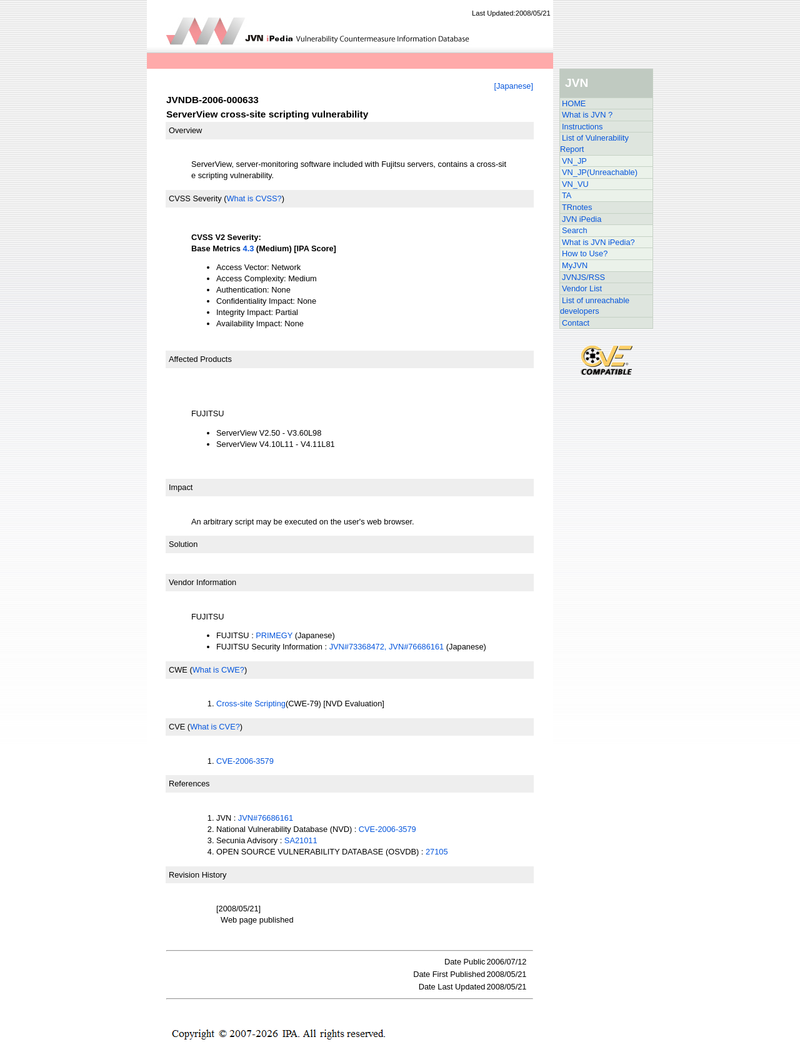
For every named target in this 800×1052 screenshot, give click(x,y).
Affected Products (200, 359)
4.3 (248, 248)
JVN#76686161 (265, 818)
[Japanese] (513, 86)
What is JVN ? (587, 114)
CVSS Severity (195, 198)
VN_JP (574, 161)
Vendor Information (202, 582)
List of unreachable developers (594, 306)
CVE (177, 726)
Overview (185, 130)
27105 (437, 851)
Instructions (582, 126)
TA (566, 195)
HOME (574, 103)
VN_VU (575, 184)
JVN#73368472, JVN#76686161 (386, 646)
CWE (178, 669)
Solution (183, 544)
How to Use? (585, 253)
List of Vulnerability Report (594, 143)
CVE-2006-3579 (245, 761)
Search (575, 230)
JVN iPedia (581, 219)
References (189, 783)
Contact (575, 323)
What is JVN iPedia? (598, 242)
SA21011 (301, 840)
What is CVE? (215, 726)
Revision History (197, 874)
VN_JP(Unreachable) (600, 172)
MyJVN (575, 265)
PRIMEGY (274, 635)
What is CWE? (218, 669)
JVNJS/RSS (583, 277)
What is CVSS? (253, 198)
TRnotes (577, 207)
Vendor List (582, 288)
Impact (180, 487)
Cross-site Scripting (251, 703)
